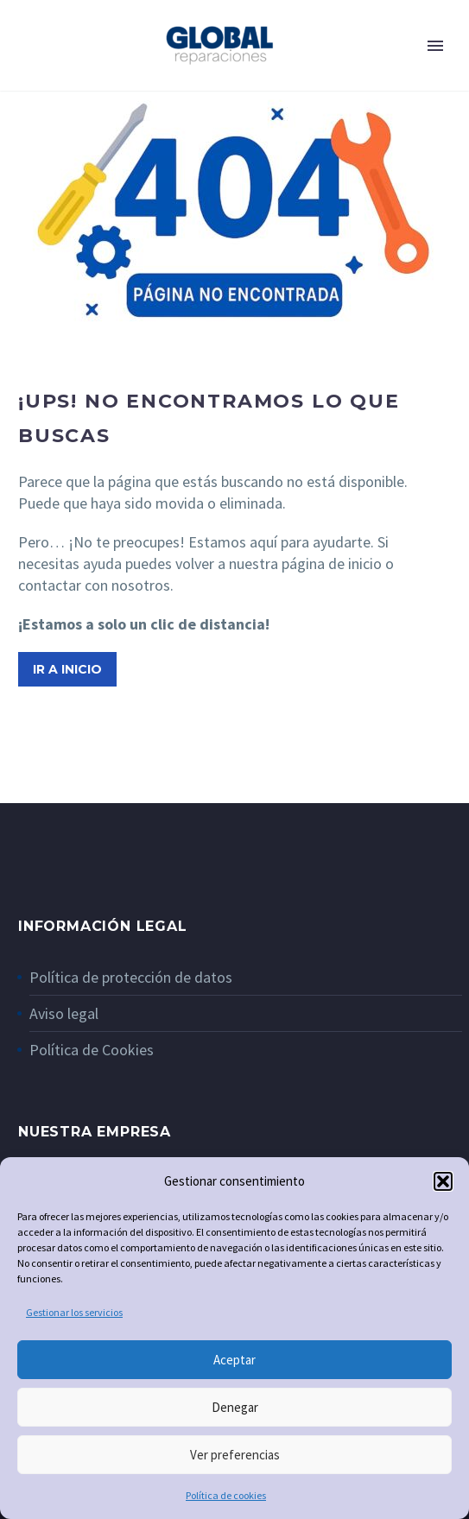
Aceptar (234, 1359)
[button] (443, 1181)
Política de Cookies (91, 1050)
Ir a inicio (67, 669)
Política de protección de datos (130, 977)
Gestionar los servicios (74, 1312)
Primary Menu (435, 46)
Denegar (235, 1407)
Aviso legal (63, 1013)
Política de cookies (226, 1495)
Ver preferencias (235, 1454)
